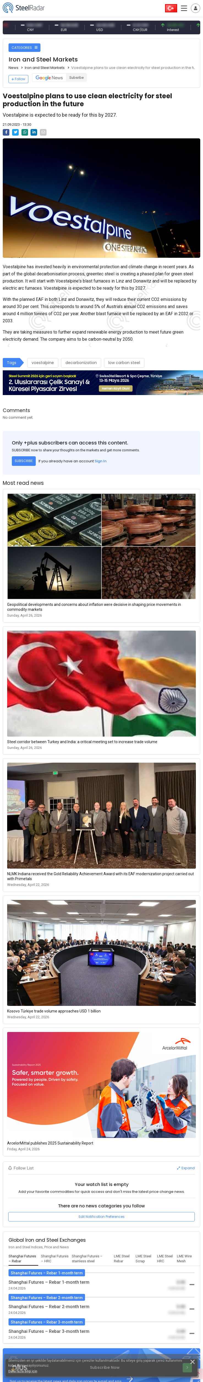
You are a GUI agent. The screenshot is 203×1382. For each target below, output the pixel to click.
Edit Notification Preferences (102, 1216)
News (13, 67)
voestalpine (43, 362)
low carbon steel (124, 362)
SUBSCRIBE (24, 460)
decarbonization (81, 362)
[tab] (23, 1259)
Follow (18, 79)
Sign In (100, 461)
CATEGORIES (24, 47)
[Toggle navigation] (195, 8)
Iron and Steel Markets (45, 67)
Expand (186, 1168)
